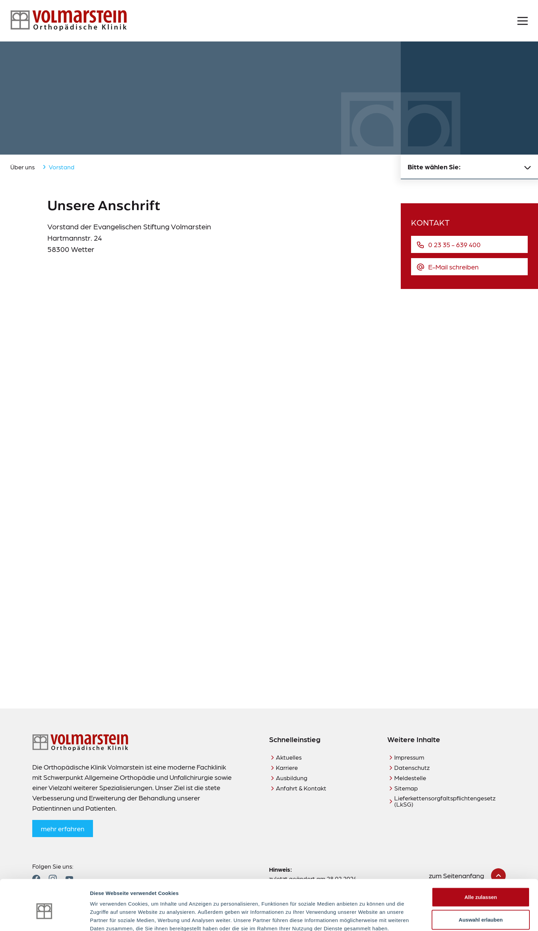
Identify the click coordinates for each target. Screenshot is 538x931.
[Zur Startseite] (68, 20)
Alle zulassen (480, 864)
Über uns (22, 166)
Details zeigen (365, 917)
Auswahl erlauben (481, 886)
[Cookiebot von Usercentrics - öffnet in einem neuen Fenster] (44, 917)
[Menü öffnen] (522, 21)
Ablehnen (480, 908)
